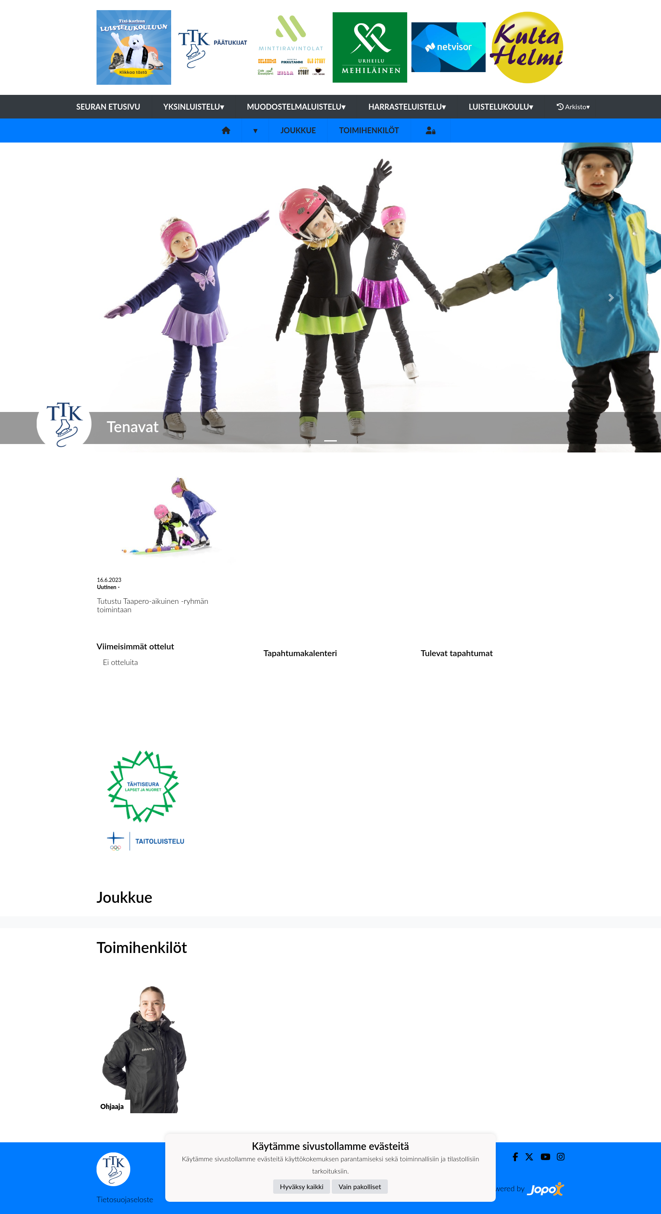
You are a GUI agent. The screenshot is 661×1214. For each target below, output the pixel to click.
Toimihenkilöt (369, 130)
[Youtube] (542, 1156)
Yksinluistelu (194, 106)
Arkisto (573, 107)
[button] (49, 297)
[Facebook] (512, 1156)
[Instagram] (557, 1156)
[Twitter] (526, 1156)
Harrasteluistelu (407, 106)
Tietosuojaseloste (125, 1199)
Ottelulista (117, 695)
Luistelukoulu (501, 106)
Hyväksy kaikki (301, 1186)
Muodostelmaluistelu (296, 106)
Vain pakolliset (360, 1186)
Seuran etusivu (108, 106)
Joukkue (298, 130)
